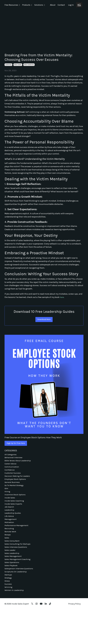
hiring (7, 494)
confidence (10, 471)
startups (9, 583)
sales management (14, 563)
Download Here (44, 319)
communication (12, 468)
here (62, 297)
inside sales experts (14, 507)
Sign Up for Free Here (16, 443)
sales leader (18, 64)
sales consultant (12, 547)
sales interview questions (16, 553)
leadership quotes (13, 517)
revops (8, 540)
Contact (61, 5)
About (52, 5)
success (8, 593)
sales (7, 543)
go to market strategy (15, 487)
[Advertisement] (44, 27)
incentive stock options (16, 497)
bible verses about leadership (18, 461)
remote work (11, 537)
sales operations (12, 570)
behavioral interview (14, 458)
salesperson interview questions (19, 576)
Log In (71, 5)
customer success (13, 474)
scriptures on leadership (16, 580)
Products (27, 5)
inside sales (10, 501)
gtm (7, 491)
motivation (10, 527)
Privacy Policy (74, 613)
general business (13, 484)
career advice (11, 464)
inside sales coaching (15, 504)
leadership (8, 64)
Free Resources (12, 5)
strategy (8, 586)
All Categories (11, 454)
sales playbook (11, 573)
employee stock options (16, 481)
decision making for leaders (18, 477)
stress (7, 590)
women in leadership (14, 600)
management (11, 524)
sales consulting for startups (18, 550)
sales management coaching (18, 567)
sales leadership (29, 64)
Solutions (39, 5)
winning (9, 596)
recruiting (9, 534)
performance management (17, 530)
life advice (9, 520)
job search (10, 510)
